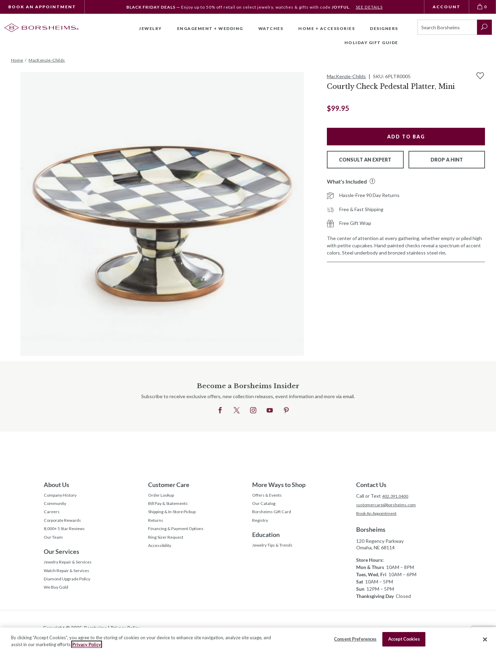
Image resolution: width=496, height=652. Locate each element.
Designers (384, 28)
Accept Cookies (404, 639)
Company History (62, 496)
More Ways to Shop (279, 484)
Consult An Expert (365, 160)
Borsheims (370, 531)
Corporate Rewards (65, 525)
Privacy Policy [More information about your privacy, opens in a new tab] (86, 644)
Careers (52, 515)
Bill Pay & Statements (171, 505)
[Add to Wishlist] (480, 76)
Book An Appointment (42, 6)
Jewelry (150, 28)
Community (56, 506)
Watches (270, 28)
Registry (261, 525)
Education (266, 540)
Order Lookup (163, 496)
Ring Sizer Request (168, 544)
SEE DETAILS (369, 7)
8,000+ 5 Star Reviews (68, 535)
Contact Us (371, 484)
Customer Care (168, 484)
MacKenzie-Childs (346, 76)
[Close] (485, 639)
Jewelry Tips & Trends (276, 552)
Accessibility (161, 554)
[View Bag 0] (482, 7)
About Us (56, 484)
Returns (157, 525)
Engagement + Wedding (210, 28)
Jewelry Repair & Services (71, 571)
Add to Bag (406, 136)
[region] (248, 640)
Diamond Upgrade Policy (70, 590)
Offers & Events (269, 496)
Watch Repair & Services (70, 580)
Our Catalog (265, 506)
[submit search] (484, 27)
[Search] (447, 27)
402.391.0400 (397, 496)
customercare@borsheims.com (389, 505)
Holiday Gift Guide (371, 42)
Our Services (61, 559)
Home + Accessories (326, 28)
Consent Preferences (355, 639)
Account (447, 6)
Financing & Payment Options (180, 535)
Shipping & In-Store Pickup (177, 515)
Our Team (54, 544)
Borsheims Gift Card (274, 515)
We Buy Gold (58, 600)
